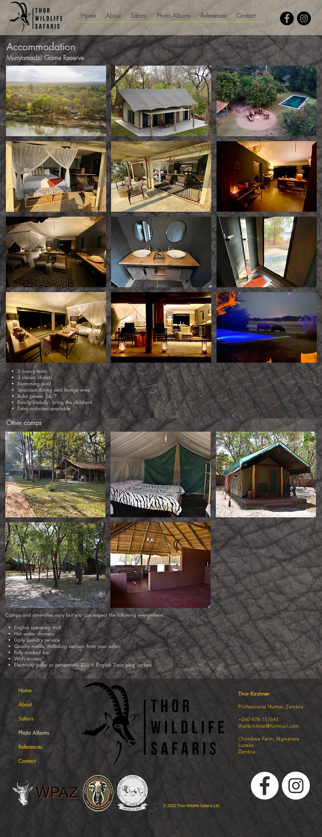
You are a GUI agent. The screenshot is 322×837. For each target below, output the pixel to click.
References (30, 746)
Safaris (26, 718)
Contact (27, 761)
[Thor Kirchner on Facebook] (287, 18)
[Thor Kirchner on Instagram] (304, 18)
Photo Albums (33, 732)
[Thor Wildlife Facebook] (265, 786)
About (25, 704)
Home (25, 690)
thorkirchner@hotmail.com (268, 726)
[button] (139, 18)
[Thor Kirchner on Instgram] (296, 786)
